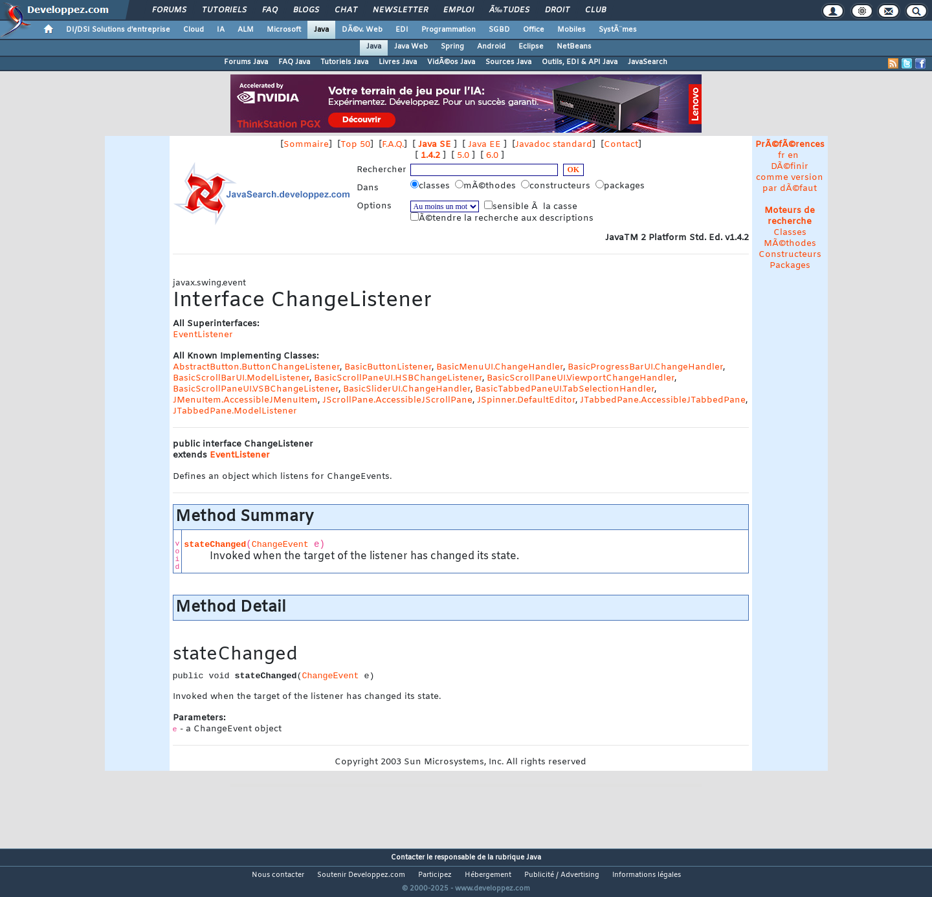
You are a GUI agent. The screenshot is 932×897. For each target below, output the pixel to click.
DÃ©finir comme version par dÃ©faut (789, 177)
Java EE (484, 144)
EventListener (203, 334)
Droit (557, 10)
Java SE (435, 144)
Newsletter (400, 10)
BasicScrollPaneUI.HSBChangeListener (398, 378)
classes (431, 186)
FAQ (270, 10)
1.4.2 (430, 155)
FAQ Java (294, 62)
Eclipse (531, 46)
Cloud (193, 29)
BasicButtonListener (388, 367)
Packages (790, 265)
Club (595, 10)
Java (321, 29)
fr (781, 155)
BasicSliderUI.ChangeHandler (407, 389)
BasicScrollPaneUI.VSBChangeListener (255, 389)
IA (221, 29)
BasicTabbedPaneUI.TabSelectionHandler (564, 389)
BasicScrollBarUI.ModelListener (241, 378)
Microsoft (284, 29)
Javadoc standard (553, 144)
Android (491, 46)
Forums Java (246, 62)
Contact (621, 144)
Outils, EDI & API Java (579, 62)
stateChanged (215, 544)
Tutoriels (224, 10)
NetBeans (574, 46)
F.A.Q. (393, 144)
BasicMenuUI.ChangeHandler (499, 367)
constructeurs (557, 186)
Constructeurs (790, 254)
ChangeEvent (280, 544)
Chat (346, 10)
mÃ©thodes (486, 186)
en (793, 155)
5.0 (463, 155)
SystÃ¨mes (618, 29)
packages (621, 186)
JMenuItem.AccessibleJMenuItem (245, 400)
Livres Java (398, 62)
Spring (452, 46)
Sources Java (508, 62)
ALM (246, 29)
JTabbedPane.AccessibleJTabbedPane (663, 400)
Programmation (448, 29)
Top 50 (355, 144)
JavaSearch (647, 62)
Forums (169, 10)
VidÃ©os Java (451, 62)
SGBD (499, 29)
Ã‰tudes (509, 10)
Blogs (306, 10)
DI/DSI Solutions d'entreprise (118, 29)
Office (533, 29)
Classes (789, 232)
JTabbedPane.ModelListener (235, 411)
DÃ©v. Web (362, 29)
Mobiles (571, 29)
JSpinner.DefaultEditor (526, 400)
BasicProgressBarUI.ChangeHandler (645, 367)
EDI (401, 29)
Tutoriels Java (344, 62)
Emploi (458, 10)
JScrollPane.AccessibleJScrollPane (397, 400)
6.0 (492, 155)
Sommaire (306, 144)
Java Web (411, 46)
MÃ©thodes (790, 243)
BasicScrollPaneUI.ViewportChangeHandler (580, 378)
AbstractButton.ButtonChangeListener (256, 367)
